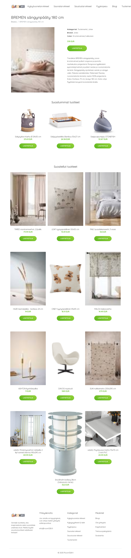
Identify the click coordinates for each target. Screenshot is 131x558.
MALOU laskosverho (102, 310)
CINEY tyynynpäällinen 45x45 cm (65, 310)
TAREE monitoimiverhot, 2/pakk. (28, 230)
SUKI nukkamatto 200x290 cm (103, 390)
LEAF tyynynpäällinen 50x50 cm (65, 230)
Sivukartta (99, 537)
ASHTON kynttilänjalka (28, 390)
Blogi (114, 7)
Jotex (90, 30)
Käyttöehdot (100, 528)
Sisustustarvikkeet (83, 7)
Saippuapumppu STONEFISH (103, 138)
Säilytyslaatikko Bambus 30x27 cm (65, 138)
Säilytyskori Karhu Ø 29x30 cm (28, 138)
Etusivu (14, 23)
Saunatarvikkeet (62, 7)
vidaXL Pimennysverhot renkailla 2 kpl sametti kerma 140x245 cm (28, 452)
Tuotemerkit (82, 30)
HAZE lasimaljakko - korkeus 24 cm (28, 310)
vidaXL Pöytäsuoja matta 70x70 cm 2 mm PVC (103, 452)
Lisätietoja (77, 49)
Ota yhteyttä (100, 524)
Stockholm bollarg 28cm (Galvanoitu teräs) (65, 482)
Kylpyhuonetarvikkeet (38, 7)
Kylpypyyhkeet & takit (76, 524)
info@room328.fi (46, 530)
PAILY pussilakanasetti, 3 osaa (103, 230)
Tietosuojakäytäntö (103, 532)
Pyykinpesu (101, 7)
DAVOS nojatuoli (65, 390)
